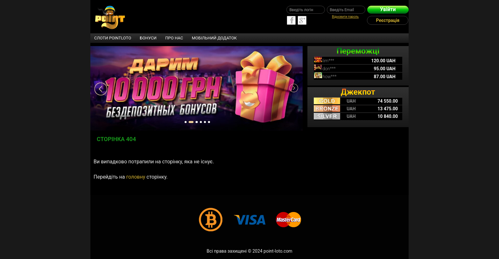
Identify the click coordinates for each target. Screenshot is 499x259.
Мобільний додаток (214, 38)
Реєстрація (388, 20)
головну (135, 177)
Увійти (388, 9)
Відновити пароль (345, 16)
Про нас (174, 38)
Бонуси (148, 38)
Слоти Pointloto (112, 38)
